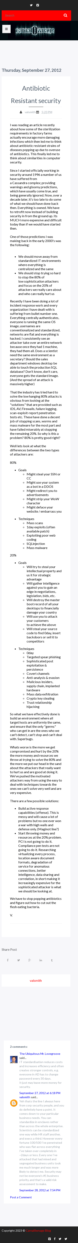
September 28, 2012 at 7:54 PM (39, 1190)
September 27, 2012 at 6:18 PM (39, 1093)
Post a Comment (21, 1197)
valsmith (24, 1097)
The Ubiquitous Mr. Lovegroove (39, 1053)
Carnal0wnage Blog (38, 1230)
